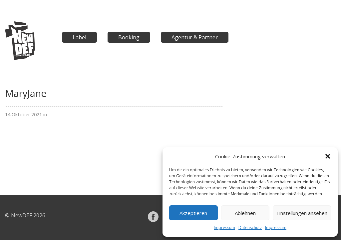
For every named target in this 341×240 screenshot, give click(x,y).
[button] (327, 156)
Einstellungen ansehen (301, 213)
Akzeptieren (193, 213)
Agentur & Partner (194, 37)
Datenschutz (250, 227)
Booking (129, 37)
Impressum (224, 227)
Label (79, 37)
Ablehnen (245, 213)
